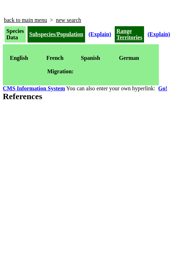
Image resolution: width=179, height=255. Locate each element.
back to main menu (25, 20)
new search (68, 20)
